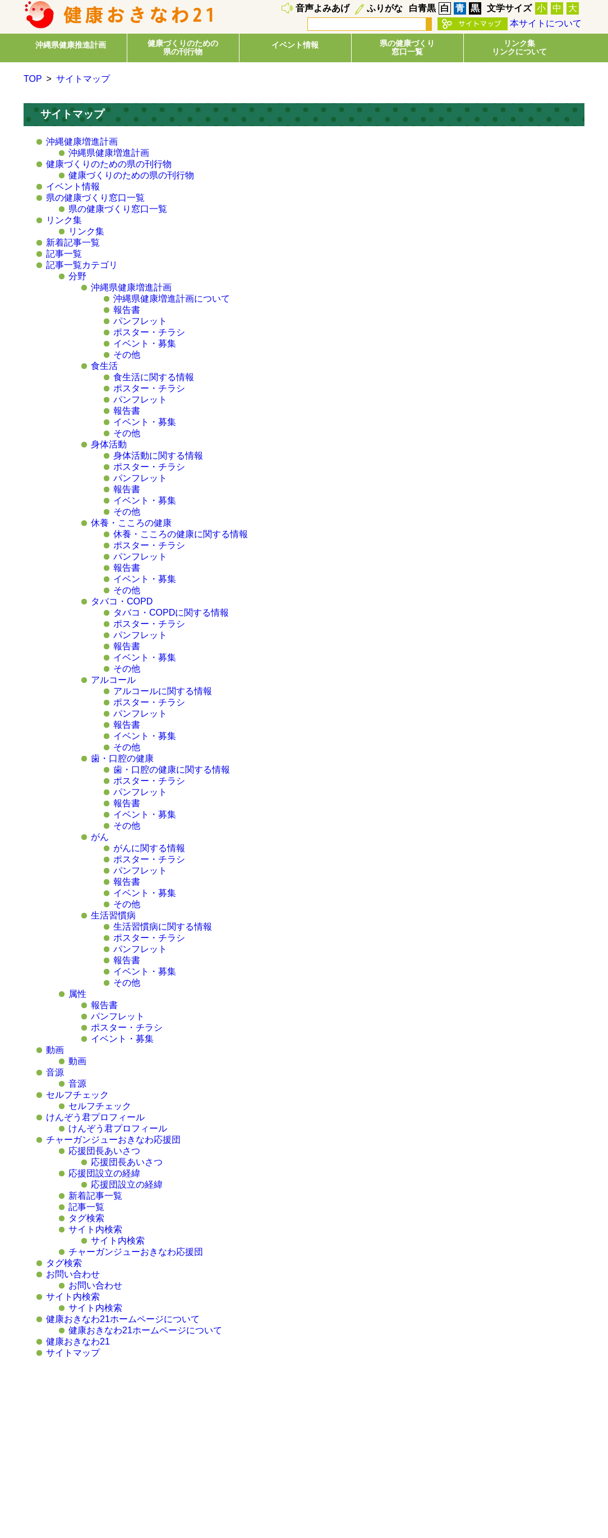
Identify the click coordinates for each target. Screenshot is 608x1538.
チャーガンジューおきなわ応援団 (113, 1139)
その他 (126, 354)
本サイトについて (546, 23)
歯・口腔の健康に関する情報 (171, 769)
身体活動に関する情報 (158, 455)
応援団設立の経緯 (104, 1173)
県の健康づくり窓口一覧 (95, 197)
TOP (33, 79)
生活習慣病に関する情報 (162, 926)
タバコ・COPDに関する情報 (171, 612)
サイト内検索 (95, 1229)
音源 (55, 1072)
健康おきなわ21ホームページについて (123, 1319)
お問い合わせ (73, 1274)
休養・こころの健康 (131, 523)
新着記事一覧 (73, 242)
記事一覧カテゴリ (82, 265)
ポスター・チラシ (149, 332)
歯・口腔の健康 (122, 758)
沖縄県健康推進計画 (70, 44)
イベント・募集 (144, 343)
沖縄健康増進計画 (82, 141)
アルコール (113, 680)
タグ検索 (86, 1218)
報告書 (126, 310)
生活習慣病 (113, 915)
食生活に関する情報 (153, 377)
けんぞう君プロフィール (95, 1117)
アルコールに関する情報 (162, 691)
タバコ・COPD (122, 601)
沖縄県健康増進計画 (108, 153)
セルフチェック (77, 1095)
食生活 (104, 366)
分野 (77, 276)
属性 (77, 994)
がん (100, 837)
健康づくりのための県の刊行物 (109, 164)
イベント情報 (295, 44)
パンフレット (140, 321)
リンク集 (64, 220)
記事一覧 (64, 253)
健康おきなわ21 (78, 1341)
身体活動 (109, 444)
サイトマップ (83, 79)
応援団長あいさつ (104, 1151)
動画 (55, 1050)
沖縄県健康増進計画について (171, 298)
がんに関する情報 (149, 848)
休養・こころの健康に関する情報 (180, 534)
